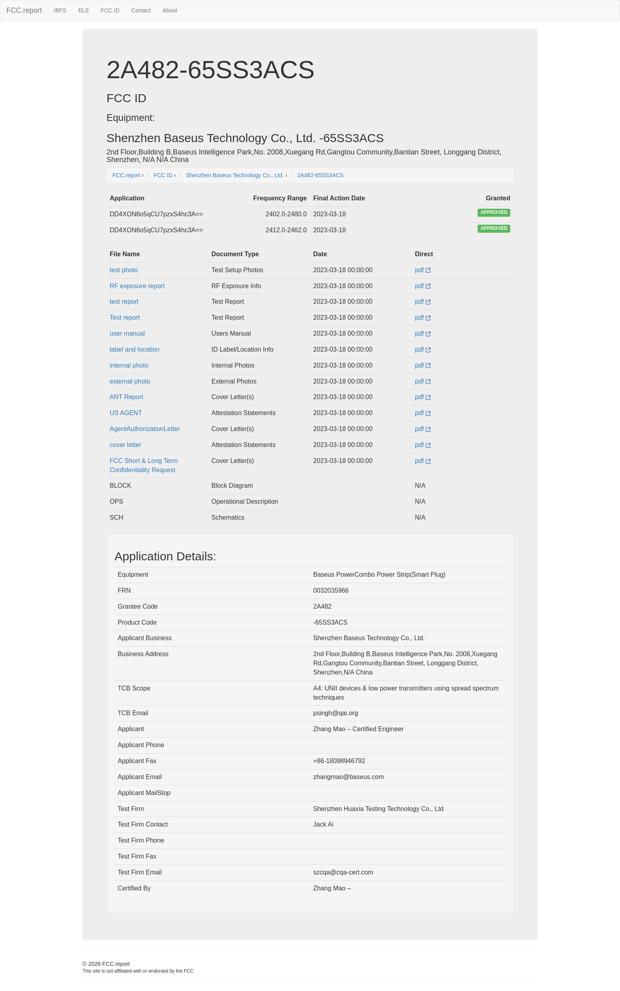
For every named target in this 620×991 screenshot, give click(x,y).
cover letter (125, 444)
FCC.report (24, 10)
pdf (422, 270)
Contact (140, 10)
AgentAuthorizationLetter (145, 428)
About (170, 10)
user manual (127, 333)
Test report (125, 317)
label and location (135, 349)
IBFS (60, 10)
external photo (130, 381)
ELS (83, 10)
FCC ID (110, 10)
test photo (124, 270)
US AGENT (126, 412)
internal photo (129, 365)
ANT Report (126, 397)
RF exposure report (137, 286)
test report (124, 301)
